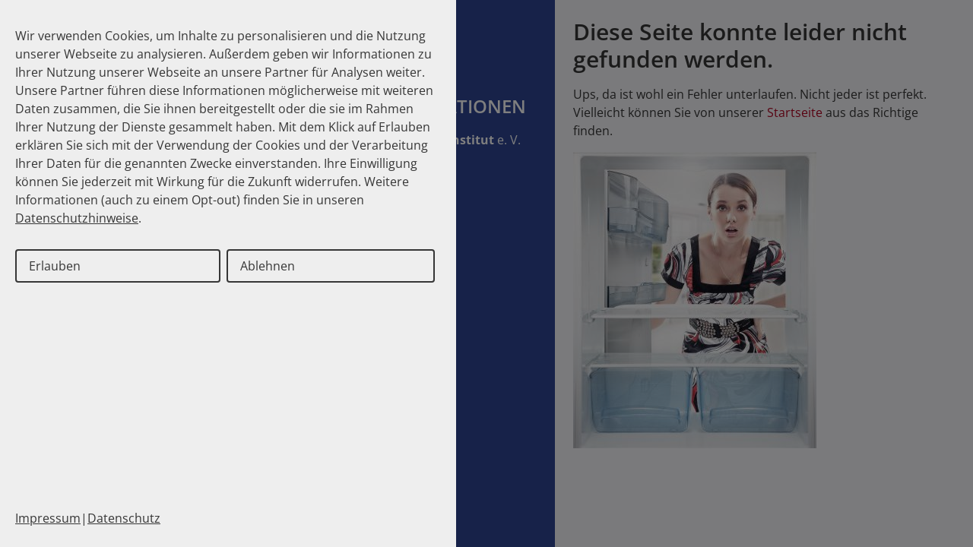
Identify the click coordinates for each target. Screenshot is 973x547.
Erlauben (55, 266)
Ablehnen (267, 266)
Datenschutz (123, 518)
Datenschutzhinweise (76, 218)
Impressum (48, 518)
